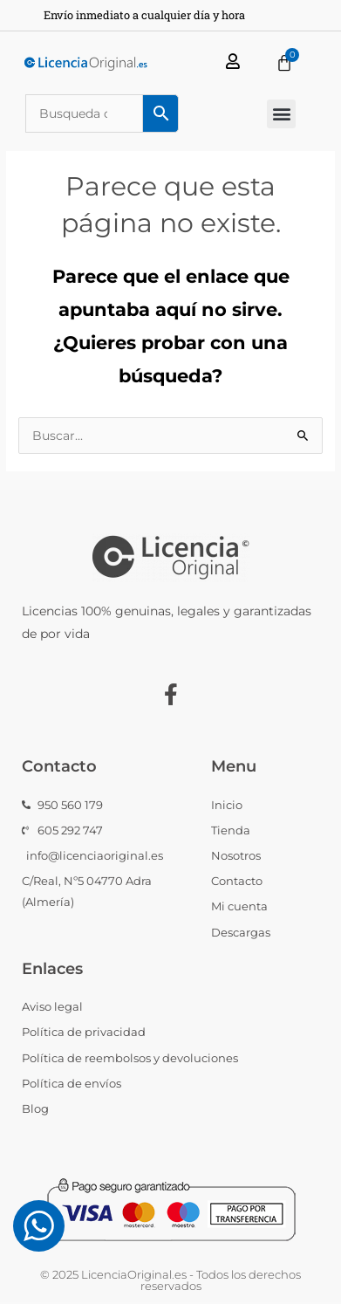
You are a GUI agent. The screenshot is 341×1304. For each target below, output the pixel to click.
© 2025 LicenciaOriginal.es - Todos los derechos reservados (170, 1280)
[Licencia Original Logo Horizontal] (85, 63)
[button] (281, 114)
